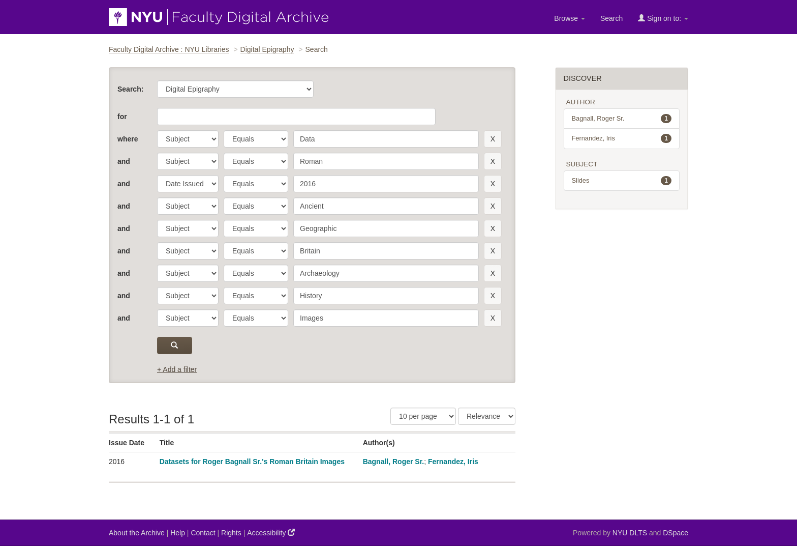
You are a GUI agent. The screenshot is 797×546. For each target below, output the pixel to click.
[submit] (174, 345)
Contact (203, 533)
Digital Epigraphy (267, 49)
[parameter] (188, 139)
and (123, 161)
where (127, 139)
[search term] (386, 139)
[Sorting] (486, 416)
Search (611, 18)
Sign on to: (663, 18)
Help (177, 533)
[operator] (256, 139)
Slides (622, 180)
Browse (569, 18)
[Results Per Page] (423, 416)
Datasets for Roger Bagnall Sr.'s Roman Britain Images (252, 461)
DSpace (675, 533)
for (122, 116)
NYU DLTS (629, 533)
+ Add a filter (177, 369)
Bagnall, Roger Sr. (393, 461)
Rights (231, 533)
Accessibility (271, 532)
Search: (130, 89)
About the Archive (137, 533)
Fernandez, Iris (453, 461)
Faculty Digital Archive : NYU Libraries (169, 49)
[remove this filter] (493, 139)
